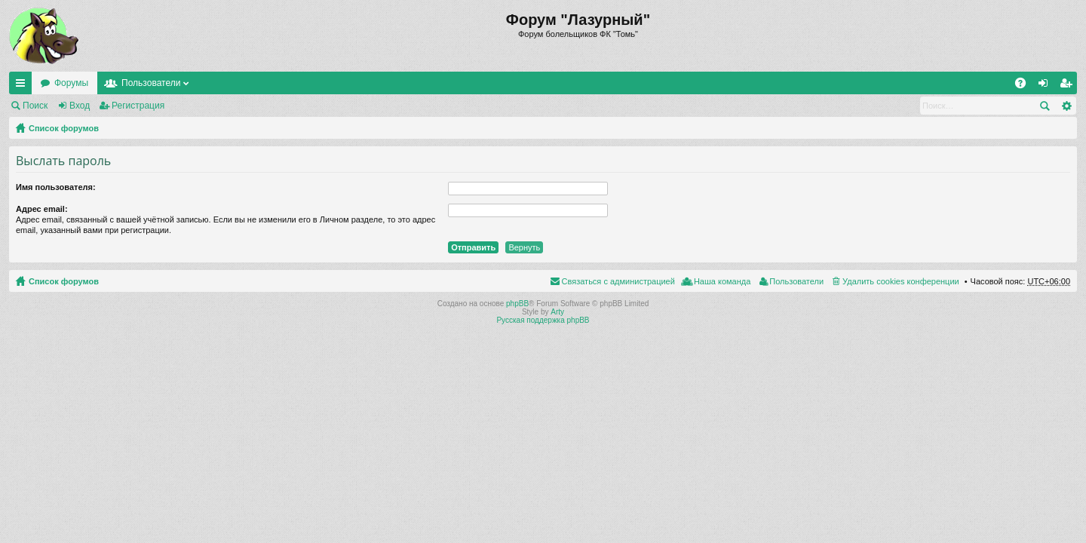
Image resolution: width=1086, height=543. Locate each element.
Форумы (71, 83)
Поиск (35, 105)
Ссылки (23, 86)
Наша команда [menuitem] (722, 281)
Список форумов (64, 128)
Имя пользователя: (56, 187)
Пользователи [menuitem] (796, 281)
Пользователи (150, 83)
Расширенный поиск (1066, 106)
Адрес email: (42, 208)
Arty (557, 312)
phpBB (517, 303)
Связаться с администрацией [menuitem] (618, 281)
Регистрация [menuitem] (1068, 86)
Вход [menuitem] (1046, 86)
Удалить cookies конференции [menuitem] (900, 281)
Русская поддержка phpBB (542, 320)
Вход (79, 105)
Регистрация (138, 105)
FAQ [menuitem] (1025, 86)
